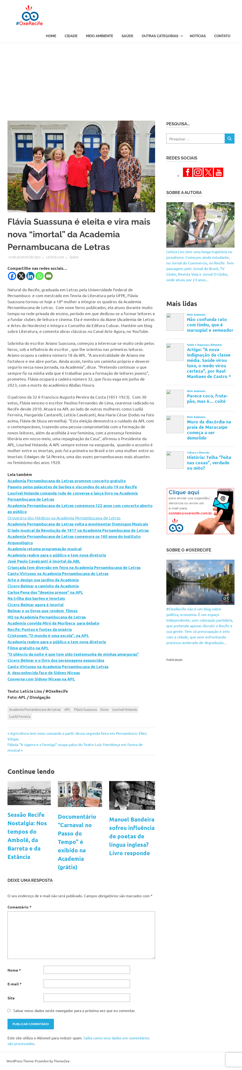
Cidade (71, 36)
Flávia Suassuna (85, 709)
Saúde (127, 36)
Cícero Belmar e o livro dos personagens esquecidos (55, 660)
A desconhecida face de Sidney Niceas (43, 672)
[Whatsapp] (39, 276)
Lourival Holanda (124, 709)
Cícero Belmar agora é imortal (35, 604)
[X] (21, 276)
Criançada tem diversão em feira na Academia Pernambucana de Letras (74, 567)
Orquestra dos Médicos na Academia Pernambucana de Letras (64, 517)
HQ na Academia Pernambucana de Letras (46, 617)
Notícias (198, 36)
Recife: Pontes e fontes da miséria (39, 629)
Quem (74, 257)
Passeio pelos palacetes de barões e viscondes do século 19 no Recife (72, 486)
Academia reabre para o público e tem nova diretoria (56, 555)
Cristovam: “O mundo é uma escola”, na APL (48, 635)
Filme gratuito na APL (28, 647)
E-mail (14, 983)
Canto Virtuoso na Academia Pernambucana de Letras (57, 573)
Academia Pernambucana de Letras (35, 709)
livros (104, 709)
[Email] (49, 276)
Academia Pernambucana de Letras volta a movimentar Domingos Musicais (77, 524)
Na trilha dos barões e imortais (36, 598)
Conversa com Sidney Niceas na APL (41, 679)
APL (67, 709)
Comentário (19, 906)
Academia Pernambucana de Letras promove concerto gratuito (66, 480)
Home (51, 36)
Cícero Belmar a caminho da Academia (43, 586)
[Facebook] (12, 276)
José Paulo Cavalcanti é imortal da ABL (43, 561)
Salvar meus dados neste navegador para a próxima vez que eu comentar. (74, 1010)
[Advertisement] (121, 78)
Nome (14, 970)
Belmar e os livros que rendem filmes (42, 610)
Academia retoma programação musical (44, 548)
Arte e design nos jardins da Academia (43, 579)
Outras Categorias (162, 36)
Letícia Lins (55, 257)
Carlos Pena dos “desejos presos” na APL (45, 592)
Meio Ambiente (99, 36)
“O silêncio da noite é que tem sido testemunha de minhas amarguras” (73, 654)
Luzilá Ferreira (19, 716)
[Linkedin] (30, 276)
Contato (222, 36)
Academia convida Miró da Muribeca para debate (53, 623)
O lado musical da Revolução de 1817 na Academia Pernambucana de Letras (78, 530)
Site (11, 997)
